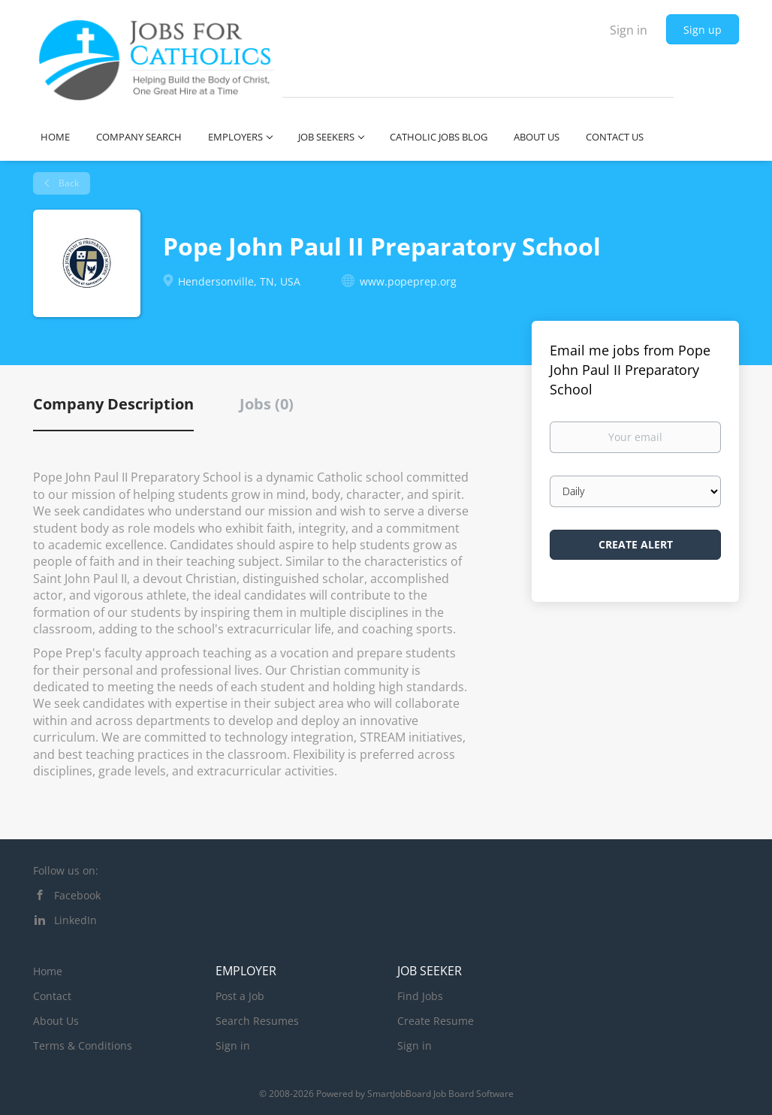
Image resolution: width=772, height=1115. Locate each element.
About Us (56, 1021)
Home (47, 971)
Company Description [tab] (113, 404)
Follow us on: (65, 870)
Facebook (77, 895)
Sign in (628, 30)
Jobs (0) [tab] (267, 404)
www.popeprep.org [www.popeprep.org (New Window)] (408, 281)
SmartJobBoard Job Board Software (440, 1093)
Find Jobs (420, 996)
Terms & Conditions (82, 1045)
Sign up (702, 30)
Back (67, 183)
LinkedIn (75, 920)
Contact (52, 996)
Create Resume (435, 1021)
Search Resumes (257, 1021)
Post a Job (240, 996)
